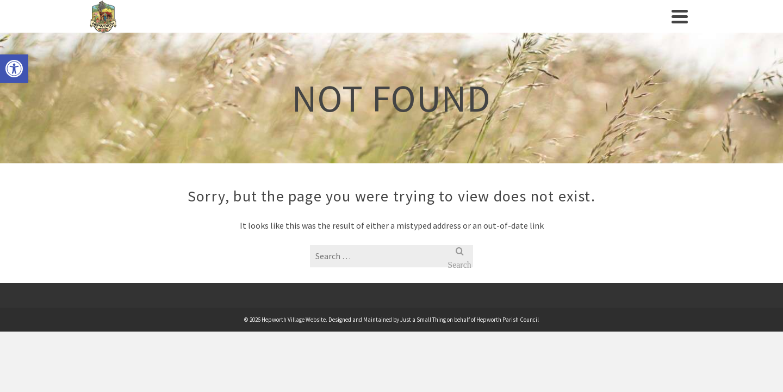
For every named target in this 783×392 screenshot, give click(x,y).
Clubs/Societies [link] (391, 27)
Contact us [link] (617, 27)
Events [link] (330, 27)
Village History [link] (270, 27)
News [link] (570, 27)
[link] (14, 68)
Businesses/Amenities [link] (492, 27)
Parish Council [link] (184, 27)
